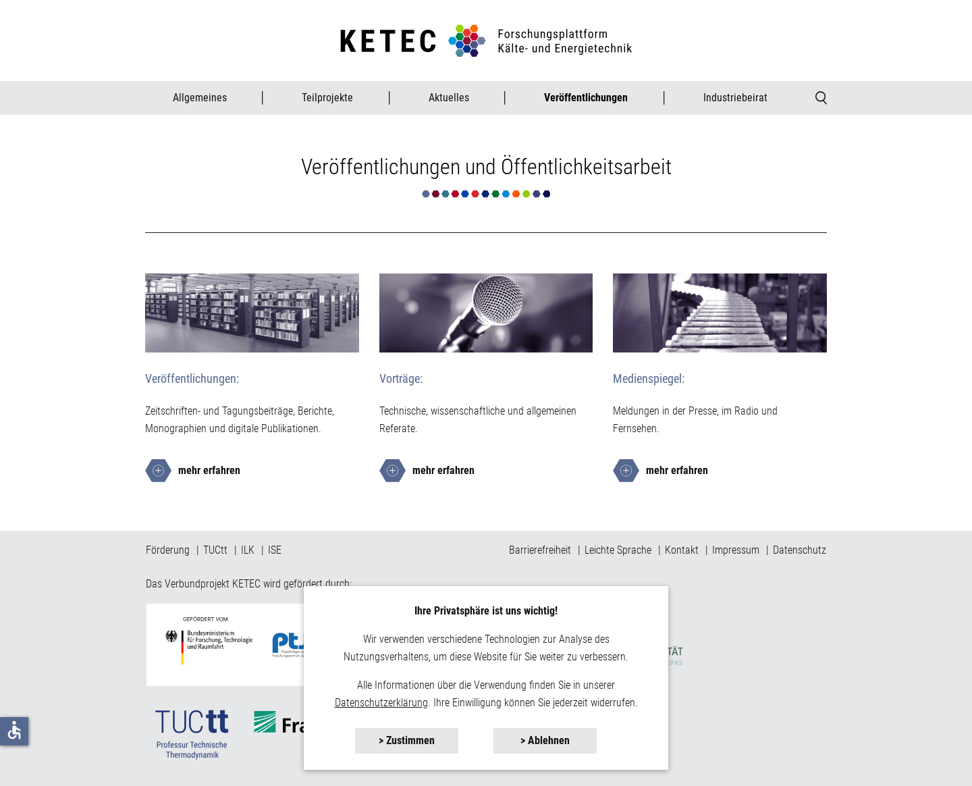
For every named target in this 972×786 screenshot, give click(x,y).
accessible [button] (14, 730)
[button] (406, 741)
